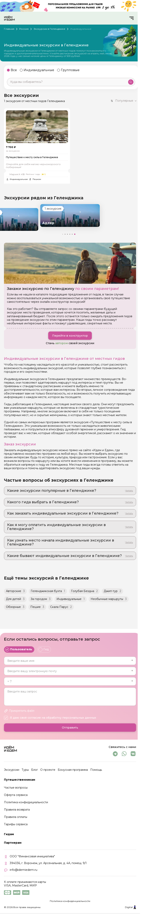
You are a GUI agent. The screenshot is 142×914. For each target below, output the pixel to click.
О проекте (47, 770)
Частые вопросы (16, 787)
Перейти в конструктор (70, 336)
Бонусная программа (73, 770)
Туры (25, 770)
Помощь (96, 770)
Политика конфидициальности (26, 802)
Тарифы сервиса (16, 824)
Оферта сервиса (16, 795)
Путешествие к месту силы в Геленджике (32, 157)
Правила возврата (17, 809)
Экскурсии (11, 770)
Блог (34, 770)
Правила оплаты (15, 817)
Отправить (70, 727)
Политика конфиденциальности (70, 901)
